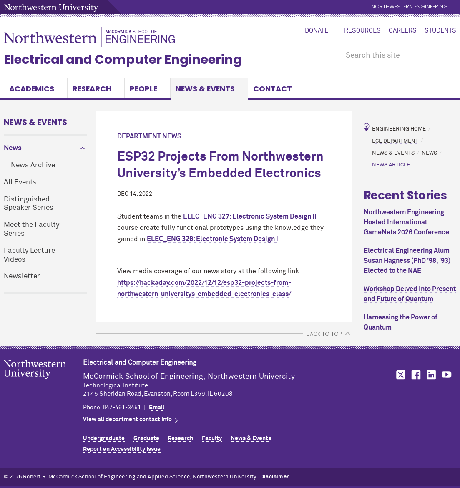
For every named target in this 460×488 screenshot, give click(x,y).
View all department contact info (127, 420)
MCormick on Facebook (415, 375)
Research (96, 88)
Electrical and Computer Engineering (123, 59)
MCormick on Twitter (399, 375)
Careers (403, 31)
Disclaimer (274, 477)
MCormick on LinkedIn (431, 375)
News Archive (33, 165)
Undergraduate (104, 438)
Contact (272, 88)
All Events (20, 182)
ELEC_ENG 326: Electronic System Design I (212, 239)
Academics (35, 88)
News (13, 148)
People (147, 88)
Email (156, 407)
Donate (316, 31)
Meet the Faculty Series (31, 229)
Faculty (212, 438)
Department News (149, 136)
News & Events (209, 88)
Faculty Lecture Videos (29, 255)
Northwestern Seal (43, 382)
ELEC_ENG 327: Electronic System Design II (250, 216)
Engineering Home (399, 129)
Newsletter (22, 276)
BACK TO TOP (324, 333)
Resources (362, 31)
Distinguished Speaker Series (28, 204)
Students (440, 31)
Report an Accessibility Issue (122, 449)
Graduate (146, 438)
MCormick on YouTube (446, 375)
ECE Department (395, 140)
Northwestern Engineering (409, 7)
